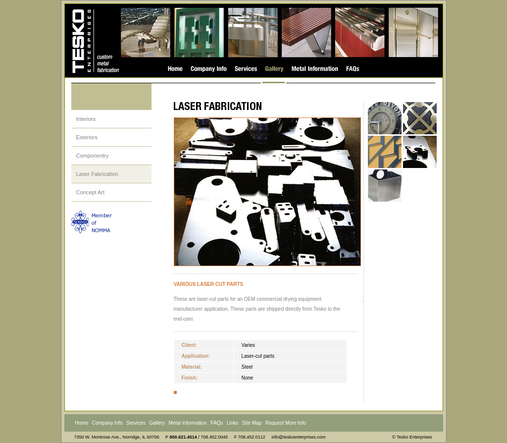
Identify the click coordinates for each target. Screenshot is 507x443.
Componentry (92, 156)
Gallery (157, 423)
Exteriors (87, 137)
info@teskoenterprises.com (298, 437)
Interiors (86, 119)
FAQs (216, 423)
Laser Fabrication (97, 174)
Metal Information (188, 423)
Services (136, 423)
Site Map (251, 423)
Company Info (107, 423)
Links (232, 423)
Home (82, 423)
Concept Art (90, 192)
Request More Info (285, 423)
